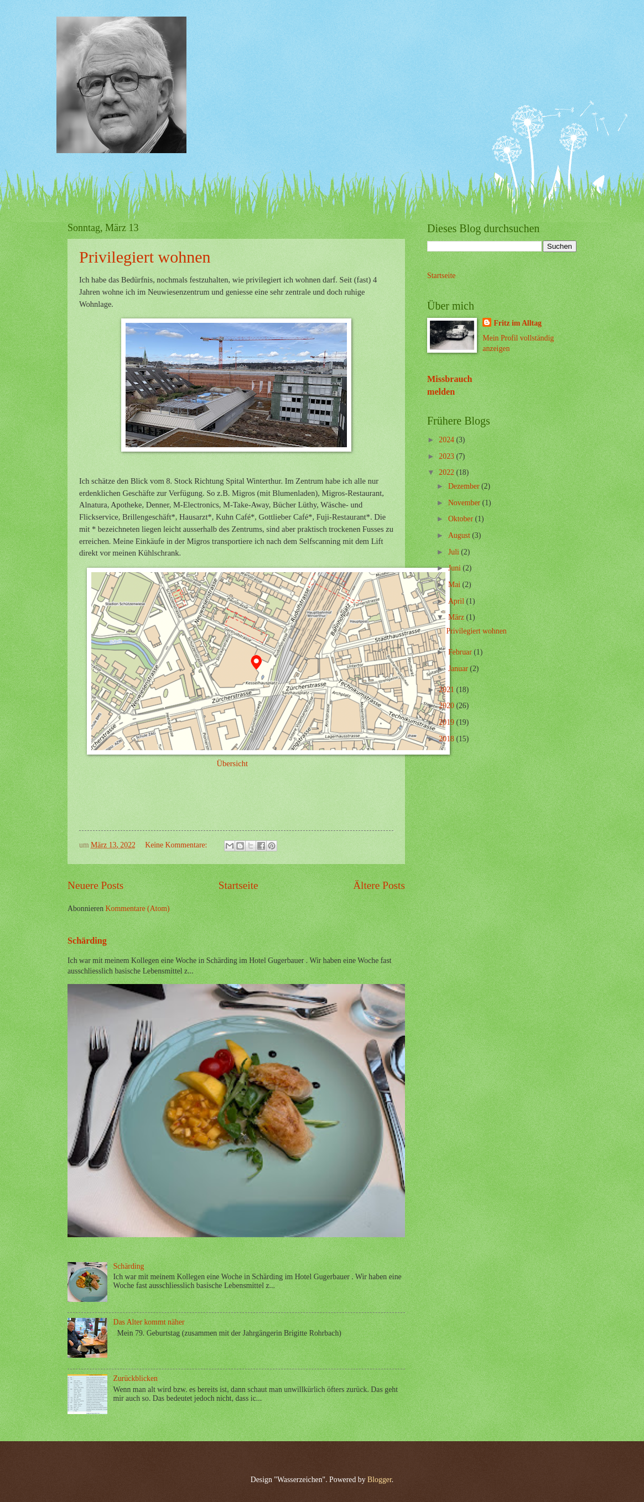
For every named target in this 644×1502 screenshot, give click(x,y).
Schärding (87, 940)
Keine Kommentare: (177, 845)
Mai (455, 584)
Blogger (379, 1479)
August (460, 535)
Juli (454, 552)
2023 (447, 456)
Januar (459, 668)
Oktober (461, 519)
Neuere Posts (95, 885)
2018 (447, 739)
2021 (447, 689)
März (457, 617)
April (457, 601)
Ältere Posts (379, 885)
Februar (461, 652)
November (465, 503)
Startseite (238, 885)
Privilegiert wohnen (144, 257)
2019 (447, 722)
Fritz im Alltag (518, 323)
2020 (447, 706)
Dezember (464, 486)
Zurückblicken (135, 1378)
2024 (447, 440)
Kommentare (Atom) (138, 908)
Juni (455, 568)
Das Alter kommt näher (149, 1322)
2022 (447, 472)
